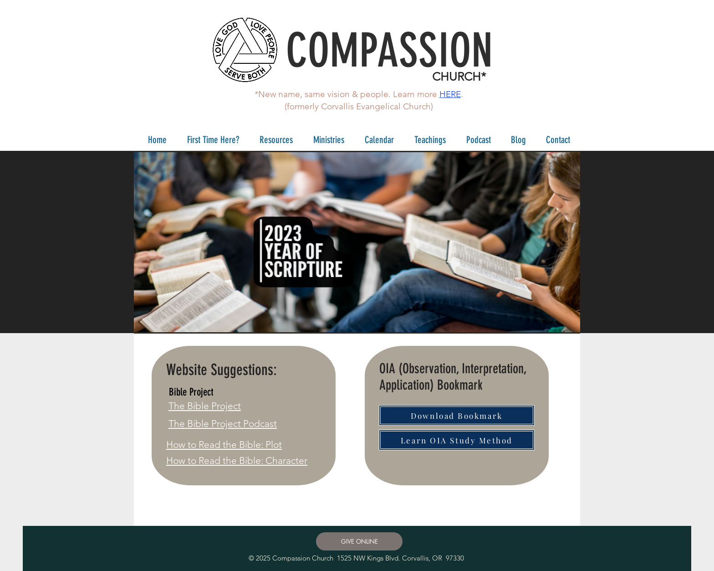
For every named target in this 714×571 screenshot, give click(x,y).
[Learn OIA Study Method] (457, 440)
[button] (209, 140)
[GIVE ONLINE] (359, 541)
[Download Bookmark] (457, 415)
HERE (450, 94)
